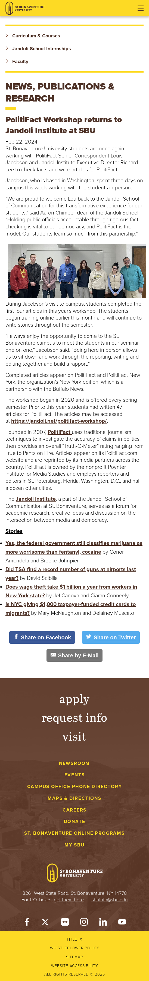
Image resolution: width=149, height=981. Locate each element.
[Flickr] (65, 923)
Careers (75, 810)
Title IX (74, 939)
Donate (74, 821)
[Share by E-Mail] (74, 655)
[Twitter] (46, 923)
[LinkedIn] (103, 923)
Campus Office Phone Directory (74, 786)
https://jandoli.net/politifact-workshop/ (59, 421)
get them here (69, 900)
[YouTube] (122, 923)
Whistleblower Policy (74, 948)
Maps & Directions (74, 798)
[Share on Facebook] (42, 637)
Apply (74, 698)
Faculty (16, 61)
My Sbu (74, 845)
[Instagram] (84, 923)
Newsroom (74, 763)
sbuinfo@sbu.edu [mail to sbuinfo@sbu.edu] (110, 900)
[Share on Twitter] (111, 637)
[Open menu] (141, 8)
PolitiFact (60, 432)
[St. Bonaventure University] (25, 8)
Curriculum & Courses (32, 36)
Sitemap (74, 957)
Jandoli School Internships (38, 49)
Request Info (75, 717)
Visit (74, 735)
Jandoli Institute (36, 499)
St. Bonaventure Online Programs (74, 833)
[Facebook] (27, 923)
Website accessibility (74, 966)
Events (74, 775)
